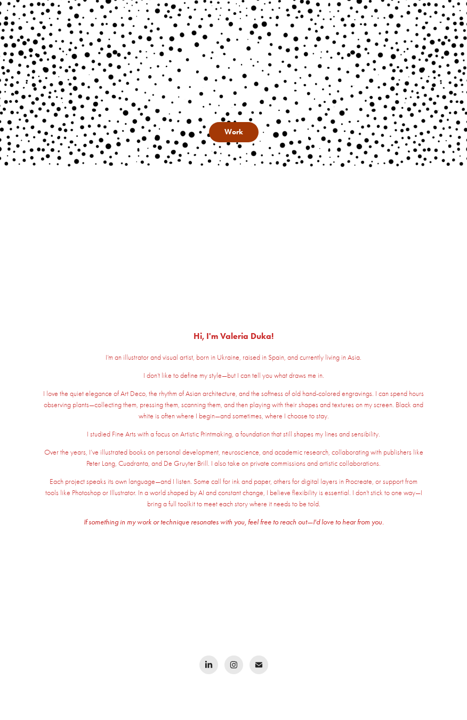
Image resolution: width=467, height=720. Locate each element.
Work (233, 131)
